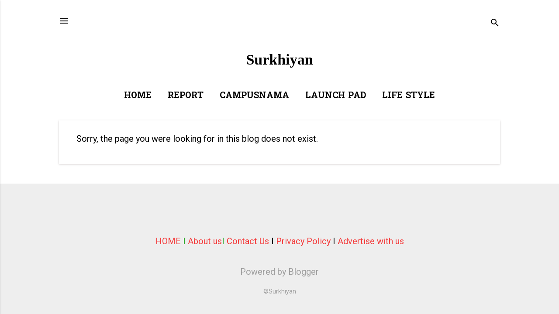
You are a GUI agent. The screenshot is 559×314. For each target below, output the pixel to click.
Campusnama (254, 95)
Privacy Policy (303, 241)
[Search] (495, 23)
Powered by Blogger (279, 271)
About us (205, 241)
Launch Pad (335, 95)
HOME (168, 241)
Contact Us (248, 241)
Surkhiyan (279, 59)
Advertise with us (371, 241)
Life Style (408, 95)
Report (186, 95)
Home (138, 95)
